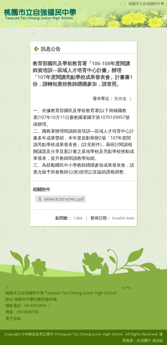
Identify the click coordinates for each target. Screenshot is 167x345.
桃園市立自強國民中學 (146, 3)
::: (121, 3)
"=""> (126, 288)
